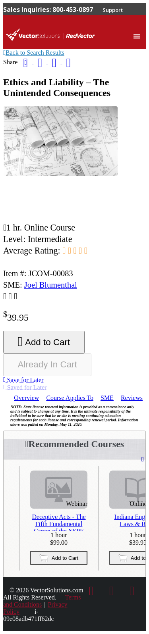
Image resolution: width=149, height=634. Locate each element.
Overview (26, 397)
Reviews (132, 397)
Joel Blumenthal (50, 284)
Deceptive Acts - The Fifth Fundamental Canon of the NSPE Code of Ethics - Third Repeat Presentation (58, 522)
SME (107, 397)
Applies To (69, 397)
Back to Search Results (33, 52)
